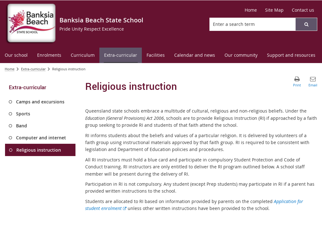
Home (9, 69)
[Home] (251, 10)
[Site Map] (274, 10)
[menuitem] (16, 55)
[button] (306, 24)
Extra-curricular (33, 69)
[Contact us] (303, 10)
